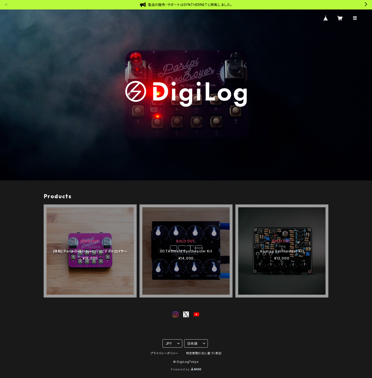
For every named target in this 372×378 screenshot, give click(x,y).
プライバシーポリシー (164, 353)
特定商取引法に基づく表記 (204, 353)
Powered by (186, 369)
